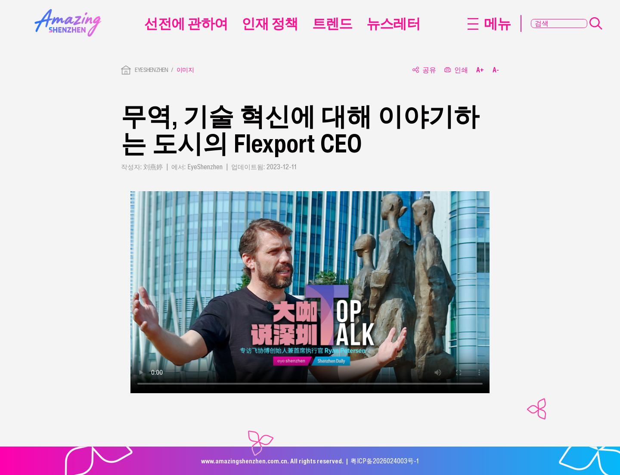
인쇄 (456, 70)
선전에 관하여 (186, 23)
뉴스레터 (393, 23)
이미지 (185, 69)
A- (496, 70)
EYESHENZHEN (151, 69)
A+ (480, 70)
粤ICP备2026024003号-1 (384, 461)
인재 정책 (270, 23)
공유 (424, 70)
